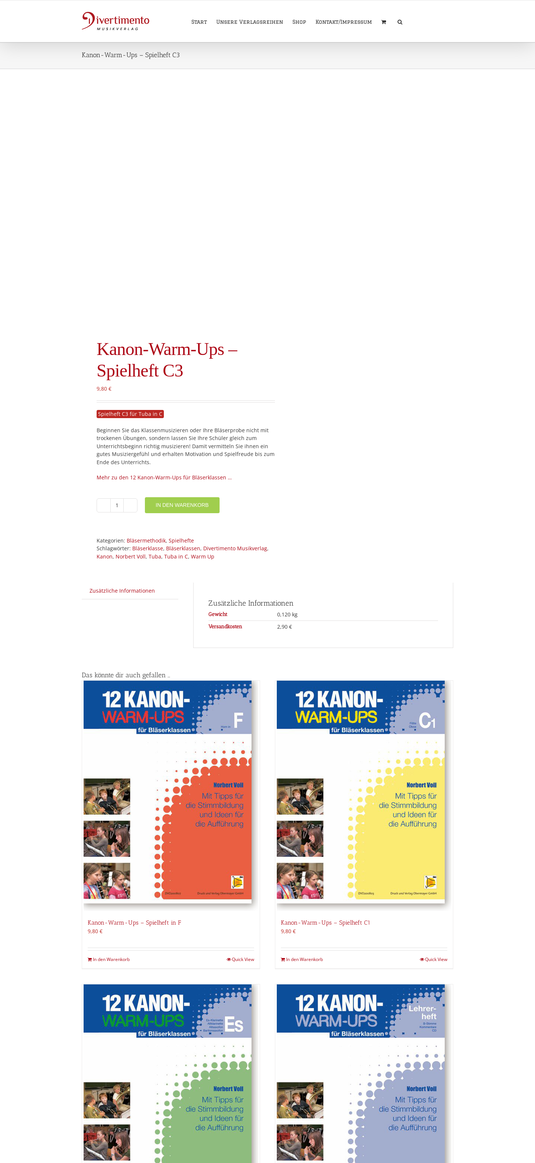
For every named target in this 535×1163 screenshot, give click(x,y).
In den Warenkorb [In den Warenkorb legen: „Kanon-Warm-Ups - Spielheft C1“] (304, 959)
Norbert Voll (131, 556)
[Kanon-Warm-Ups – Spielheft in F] (171, 796)
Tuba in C (176, 556)
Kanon (105, 556)
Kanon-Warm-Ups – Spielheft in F (134, 922)
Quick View (243, 959)
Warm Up (202, 556)
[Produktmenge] (117, 505)
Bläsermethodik (146, 540)
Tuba (155, 556)
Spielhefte (181, 540)
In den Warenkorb (182, 505)
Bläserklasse (147, 548)
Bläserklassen (183, 548)
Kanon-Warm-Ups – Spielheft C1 (325, 922)
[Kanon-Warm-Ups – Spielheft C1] (364, 796)
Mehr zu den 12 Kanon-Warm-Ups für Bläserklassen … (164, 477)
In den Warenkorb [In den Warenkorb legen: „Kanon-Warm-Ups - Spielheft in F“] (111, 959)
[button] (400, 21)
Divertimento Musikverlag (235, 548)
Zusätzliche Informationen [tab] (122, 590)
